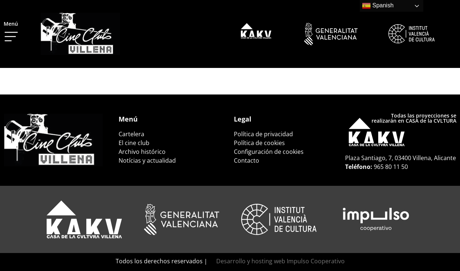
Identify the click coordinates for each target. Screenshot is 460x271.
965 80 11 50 (391, 167)
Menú (11, 23)
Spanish (378, 5)
